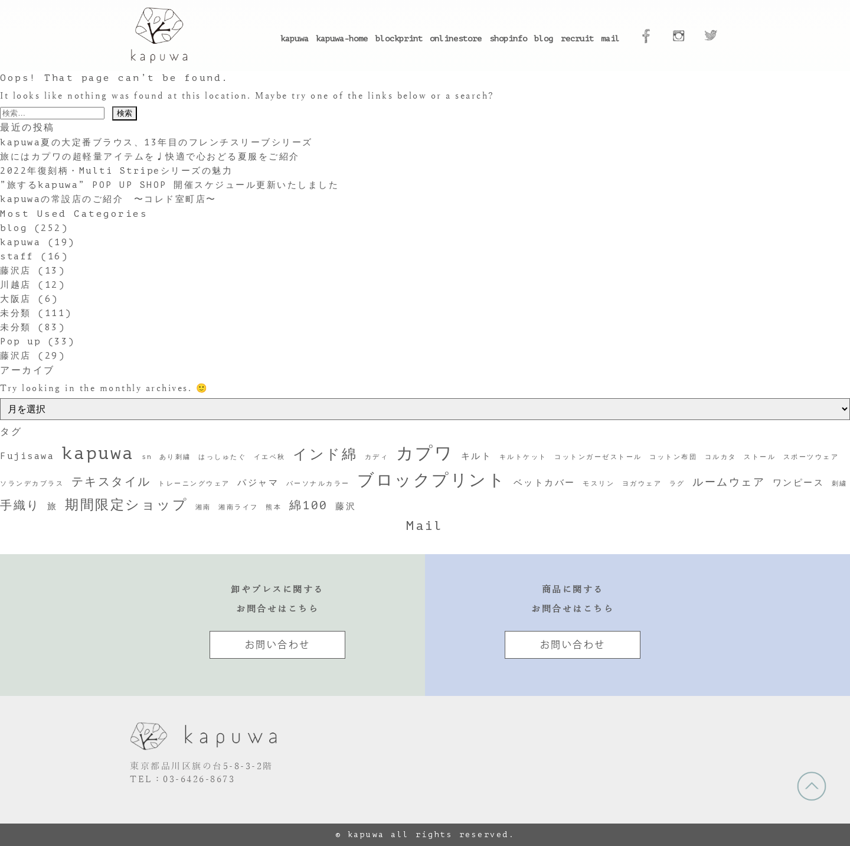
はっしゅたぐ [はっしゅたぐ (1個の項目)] (222, 457)
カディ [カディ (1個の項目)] (377, 457)
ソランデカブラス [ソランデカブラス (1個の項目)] (32, 483)
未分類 (15, 313)
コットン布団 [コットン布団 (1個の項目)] (673, 457)
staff (17, 257)
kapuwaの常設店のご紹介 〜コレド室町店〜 (108, 199)
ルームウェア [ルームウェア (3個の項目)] (728, 482)
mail (610, 38)
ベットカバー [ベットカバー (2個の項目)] (545, 482)
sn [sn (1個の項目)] (147, 457)
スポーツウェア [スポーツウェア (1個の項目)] (811, 457)
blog (543, 38)
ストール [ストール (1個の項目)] (760, 457)
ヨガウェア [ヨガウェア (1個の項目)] (642, 483)
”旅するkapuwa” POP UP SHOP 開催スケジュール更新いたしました (169, 185)
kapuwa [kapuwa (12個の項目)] (98, 453)
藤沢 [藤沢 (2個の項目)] (345, 506)
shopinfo (508, 38)
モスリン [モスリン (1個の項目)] (598, 483)
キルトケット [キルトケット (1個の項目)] (523, 457)
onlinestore (456, 38)
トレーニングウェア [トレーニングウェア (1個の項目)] (194, 483)
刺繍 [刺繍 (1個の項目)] (840, 483)
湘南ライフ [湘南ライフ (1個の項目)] (238, 507)
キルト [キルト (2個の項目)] (476, 456)
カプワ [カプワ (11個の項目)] (425, 453)
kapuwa (294, 38)
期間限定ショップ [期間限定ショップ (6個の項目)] (126, 504)
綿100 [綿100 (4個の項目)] (308, 505)
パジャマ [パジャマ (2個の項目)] (258, 482)
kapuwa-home (342, 38)
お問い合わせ (277, 644)
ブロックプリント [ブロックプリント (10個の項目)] (431, 480)
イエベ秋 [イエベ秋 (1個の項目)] (270, 457)
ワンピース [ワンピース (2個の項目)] (799, 482)
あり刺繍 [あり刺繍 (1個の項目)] (175, 457)
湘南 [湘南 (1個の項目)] (203, 507)
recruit (577, 38)
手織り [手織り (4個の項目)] (20, 505)
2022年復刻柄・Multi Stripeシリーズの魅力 (116, 171)
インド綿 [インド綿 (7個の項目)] (325, 454)
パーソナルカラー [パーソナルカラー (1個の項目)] (318, 483)
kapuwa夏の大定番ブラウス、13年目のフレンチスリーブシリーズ (156, 143)
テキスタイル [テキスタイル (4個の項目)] (111, 482)
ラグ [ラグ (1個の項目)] (677, 483)
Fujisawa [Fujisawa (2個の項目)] (27, 456)
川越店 (15, 285)
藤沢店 (15, 271)
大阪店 (15, 299)
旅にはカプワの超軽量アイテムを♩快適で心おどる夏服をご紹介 (150, 157)
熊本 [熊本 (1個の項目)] (274, 507)
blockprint (399, 38)
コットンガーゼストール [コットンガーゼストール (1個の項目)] (598, 457)
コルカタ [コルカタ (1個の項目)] (721, 457)
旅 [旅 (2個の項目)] (52, 506)
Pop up (20, 342)
